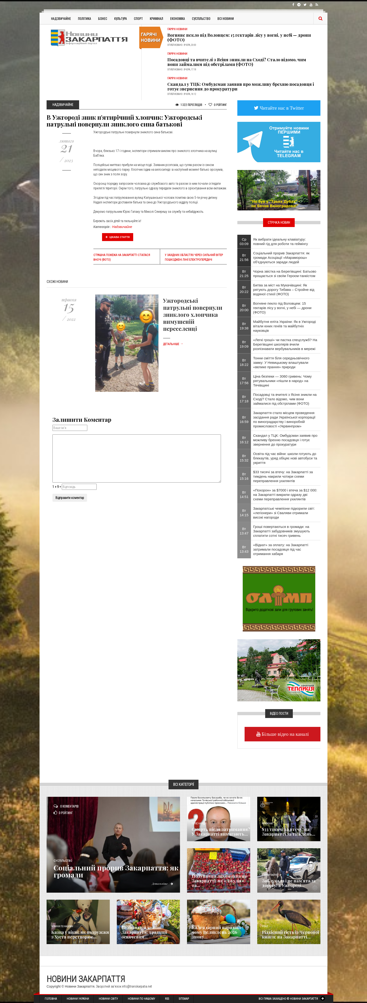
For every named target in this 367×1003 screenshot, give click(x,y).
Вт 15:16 (244, 476)
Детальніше (173, 344)
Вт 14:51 (244, 494)
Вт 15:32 (244, 458)
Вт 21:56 (244, 257)
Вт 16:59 (244, 419)
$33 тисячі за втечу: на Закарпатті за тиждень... (288, 831)
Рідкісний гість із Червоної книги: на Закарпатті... (290, 934)
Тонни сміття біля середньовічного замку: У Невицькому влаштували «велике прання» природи (281, 362)
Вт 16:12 (244, 440)
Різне (265, 926)
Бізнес (102, 18)
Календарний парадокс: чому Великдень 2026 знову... (217, 932)
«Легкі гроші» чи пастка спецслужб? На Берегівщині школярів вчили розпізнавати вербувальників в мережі (285, 344)
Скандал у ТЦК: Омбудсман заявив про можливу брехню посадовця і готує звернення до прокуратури (240, 86)
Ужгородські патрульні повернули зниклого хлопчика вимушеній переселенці (192, 314)
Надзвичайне (61, 18)
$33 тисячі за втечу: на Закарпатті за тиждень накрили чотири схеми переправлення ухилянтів (283, 476)
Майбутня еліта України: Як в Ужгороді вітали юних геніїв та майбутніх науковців (284, 326)
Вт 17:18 (244, 399)
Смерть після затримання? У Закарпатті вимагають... (221, 831)
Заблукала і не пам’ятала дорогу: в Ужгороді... (289, 883)
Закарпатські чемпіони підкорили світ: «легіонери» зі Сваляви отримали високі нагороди (284, 512)
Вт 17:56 (244, 380)
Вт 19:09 (244, 344)
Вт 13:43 (244, 549)
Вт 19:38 (244, 326)
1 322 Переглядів (188, 105)
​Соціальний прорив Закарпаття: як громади (116, 871)
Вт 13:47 (244, 531)
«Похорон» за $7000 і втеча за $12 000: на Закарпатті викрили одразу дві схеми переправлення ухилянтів (285, 494)
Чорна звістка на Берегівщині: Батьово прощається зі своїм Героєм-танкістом (284, 273)
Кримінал (156, 18)
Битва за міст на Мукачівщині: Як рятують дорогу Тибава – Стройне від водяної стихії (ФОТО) (283, 289)
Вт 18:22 (244, 362)
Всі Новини (225, 18)
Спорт (138, 18)
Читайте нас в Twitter (281, 107)
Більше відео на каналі (285, 734)
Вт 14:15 (244, 513)
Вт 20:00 (244, 307)
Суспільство (201, 18)
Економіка (177, 18)
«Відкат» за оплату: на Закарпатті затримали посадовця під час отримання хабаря (280, 549)
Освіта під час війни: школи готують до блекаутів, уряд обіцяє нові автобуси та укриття (285, 458)
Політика (84, 18)
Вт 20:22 (244, 289)
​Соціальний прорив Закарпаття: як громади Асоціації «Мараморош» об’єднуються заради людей (281, 257)
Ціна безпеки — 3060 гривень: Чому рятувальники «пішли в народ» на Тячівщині (282, 380)
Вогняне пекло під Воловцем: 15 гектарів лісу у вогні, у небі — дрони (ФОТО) (239, 37)
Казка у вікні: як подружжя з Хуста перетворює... (80, 934)
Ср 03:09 (244, 241)
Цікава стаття (118, 237)
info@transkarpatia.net (137, 986)
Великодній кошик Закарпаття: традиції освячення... (144, 932)
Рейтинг (218, 105)
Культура (120, 18)
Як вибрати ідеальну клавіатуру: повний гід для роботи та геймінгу (280, 241)
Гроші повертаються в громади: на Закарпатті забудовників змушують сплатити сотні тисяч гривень (281, 531)
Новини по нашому (62, 926)
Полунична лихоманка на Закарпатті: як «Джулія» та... (219, 880)
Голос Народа (199, 823)
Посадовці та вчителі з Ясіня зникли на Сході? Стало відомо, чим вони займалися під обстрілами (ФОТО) (236, 62)
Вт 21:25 (244, 273)
